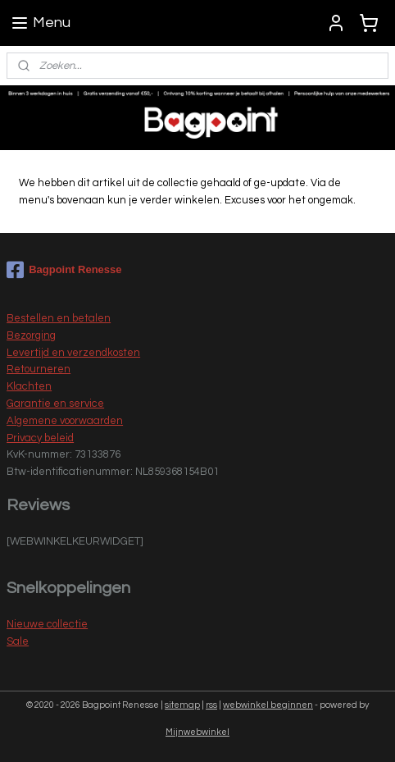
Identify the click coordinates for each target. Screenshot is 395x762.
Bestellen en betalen (59, 318)
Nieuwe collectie (47, 624)
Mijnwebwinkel (197, 732)
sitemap (182, 705)
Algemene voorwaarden (65, 421)
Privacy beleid (40, 438)
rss (211, 705)
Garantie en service (55, 403)
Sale (18, 641)
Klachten (29, 386)
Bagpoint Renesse (64, 270)
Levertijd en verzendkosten (73, 352)
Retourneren (38, 369)
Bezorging (31, 335)
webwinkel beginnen (268, 705)
